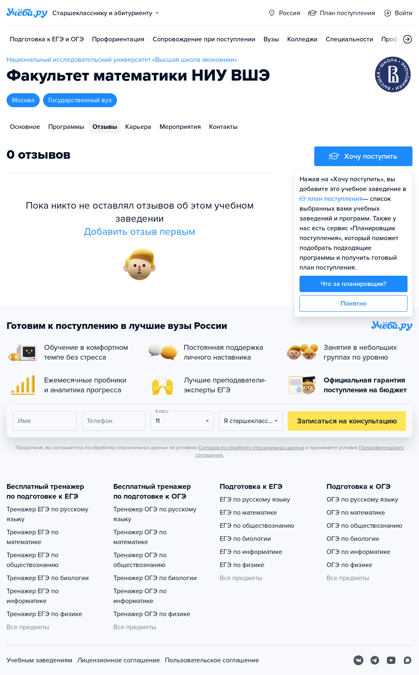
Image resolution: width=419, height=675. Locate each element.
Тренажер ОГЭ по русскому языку (154, 514)
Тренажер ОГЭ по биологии (155, 578)
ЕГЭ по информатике (251, 552)
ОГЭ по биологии (353, 539)
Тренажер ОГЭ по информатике (140, 596)
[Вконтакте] (358, 660)
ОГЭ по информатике (358, 552)
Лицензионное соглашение (118, 660)
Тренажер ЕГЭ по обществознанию (33, 560)
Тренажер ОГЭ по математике (140, 537)
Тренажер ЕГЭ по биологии (48, 578)
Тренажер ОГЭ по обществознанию (140, 560)
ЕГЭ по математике (248, 513)
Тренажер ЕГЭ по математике (33, 537)
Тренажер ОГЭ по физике (151, 614)
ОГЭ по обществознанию (364, 526)
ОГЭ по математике (356, 513)
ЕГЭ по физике (242, 565)
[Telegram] (375, 660)
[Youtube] (391, 660)
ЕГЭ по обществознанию (257, 526)
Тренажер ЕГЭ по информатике (33, 596)
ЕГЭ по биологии (245, 539)
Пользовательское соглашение (212, 660)
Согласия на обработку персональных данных (251, 447)
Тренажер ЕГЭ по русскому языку (47, 514)
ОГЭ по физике (349, 565)
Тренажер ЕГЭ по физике (44, 614)
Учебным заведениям (39, 660)
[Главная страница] (27, 13)
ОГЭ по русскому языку (362, 499)
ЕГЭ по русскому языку (255, 499)
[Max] (407, 660)
